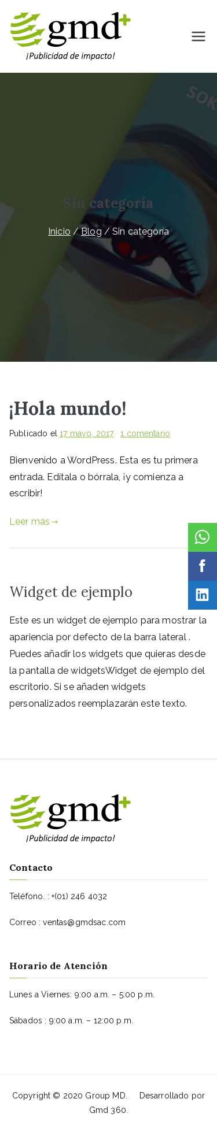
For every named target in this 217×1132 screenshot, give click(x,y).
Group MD (105, 1095)
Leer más (33, 521)
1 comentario (145, 433)
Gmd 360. (108, 1110)
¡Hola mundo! (68, 408)
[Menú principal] (198, 36)
